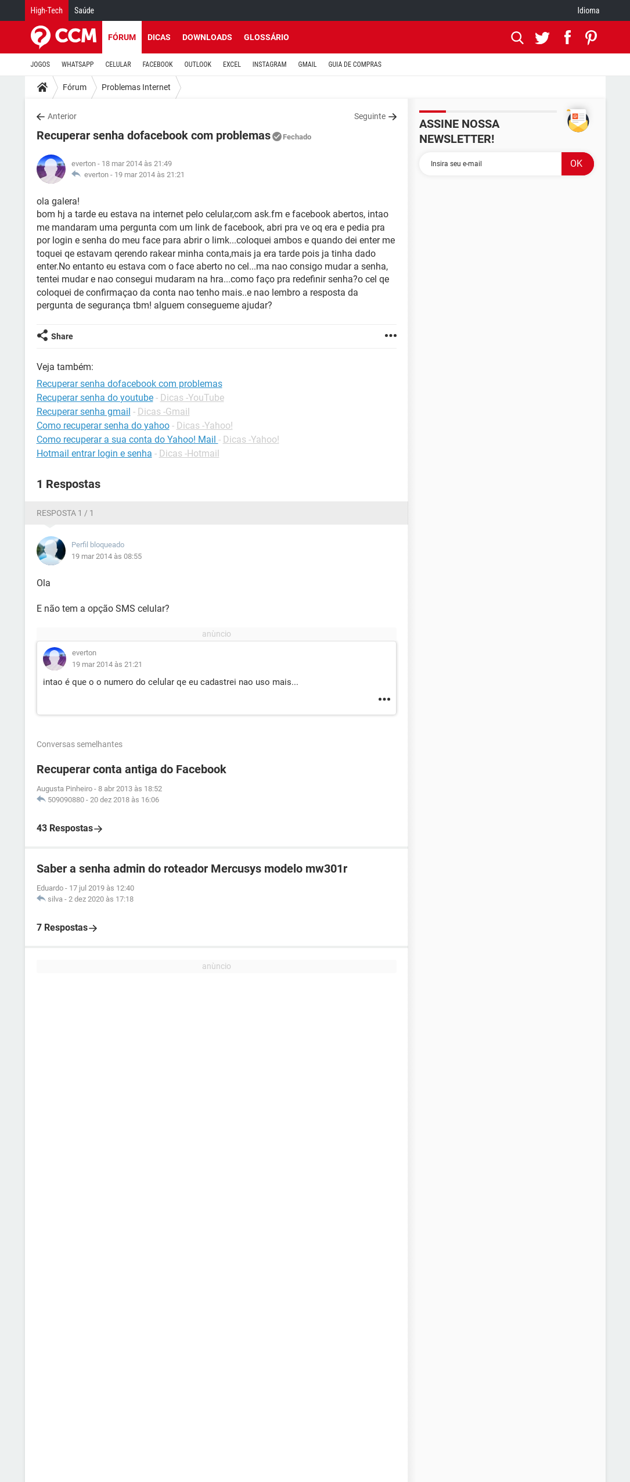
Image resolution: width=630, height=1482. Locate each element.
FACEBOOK (158, 64)
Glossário (266, 37)
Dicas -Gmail (164, 411)
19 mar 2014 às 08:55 (106, 556)
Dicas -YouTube (192, 397)
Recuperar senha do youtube (95, 397)
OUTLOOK (197, 64)
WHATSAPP (77, 64)
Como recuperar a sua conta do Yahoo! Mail (127, 439)
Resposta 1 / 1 (65, 513)
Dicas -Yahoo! (205, 425)
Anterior (62, 116)
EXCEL (232, 64)
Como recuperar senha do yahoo (103, 425)
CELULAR (118, 64)
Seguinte (370, 116)
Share (62, 336)
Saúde (84, 10)
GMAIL (307, 64)
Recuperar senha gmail (84, 411)
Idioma (589, 10)
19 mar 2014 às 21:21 (149, 174)
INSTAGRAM (270, 64)
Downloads (207, 37)
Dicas (159, 37)
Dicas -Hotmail (189, 453)
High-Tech (47, 10)
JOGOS (41, 64)
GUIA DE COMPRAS (355, 64)
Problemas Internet (136, 87)
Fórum (122, 37)
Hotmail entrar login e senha (94, 453)
